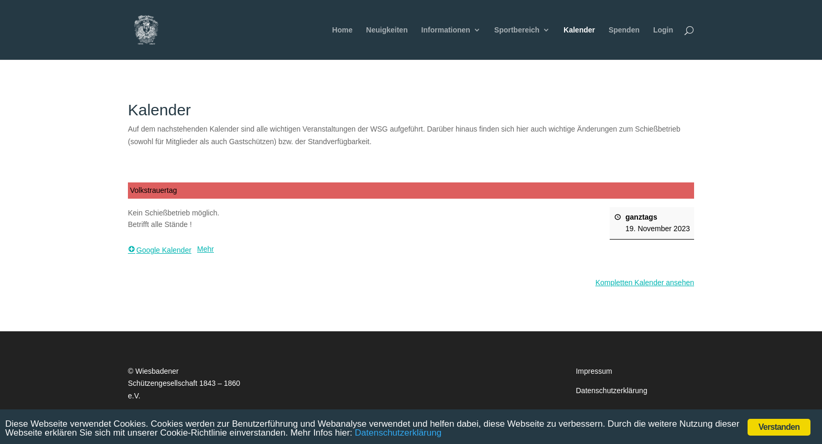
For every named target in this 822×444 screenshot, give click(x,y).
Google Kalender (159, 250)
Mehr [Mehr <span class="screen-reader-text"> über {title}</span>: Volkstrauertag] (205, 249)
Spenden (624, 30)
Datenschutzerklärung (611, 390)
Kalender (579, 30)
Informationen (445, 30)
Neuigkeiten (386, 30)
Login (663, 30)
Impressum (594, 371)
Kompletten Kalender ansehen (645, 282)
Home (342, 30)
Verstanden (779, 427)
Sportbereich (516, 30)
